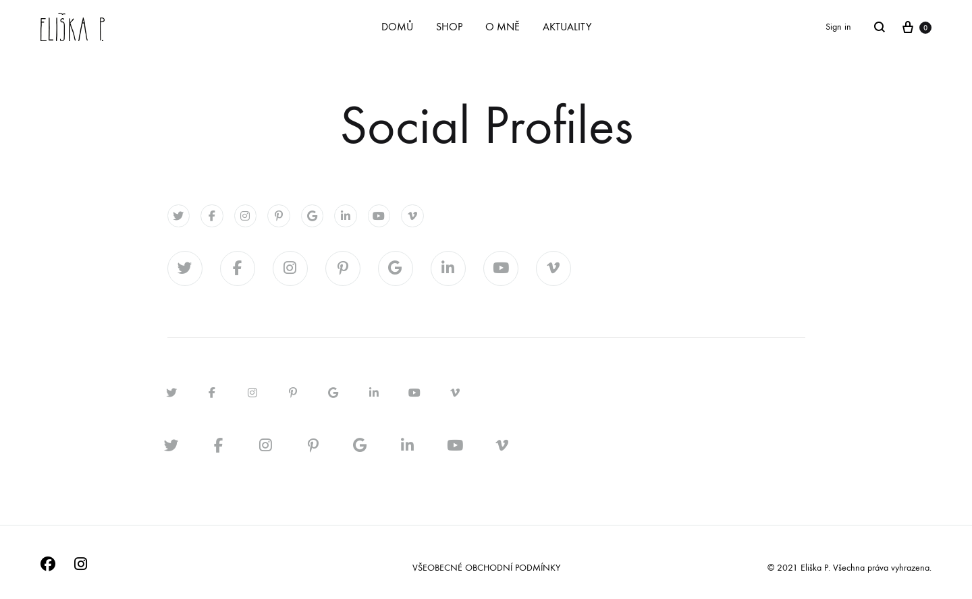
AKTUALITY (567, 26)
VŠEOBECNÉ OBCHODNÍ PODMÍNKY (486, 567)
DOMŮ (397, 26)
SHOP (449, 26)
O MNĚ (502, 26)
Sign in (838, 26)
